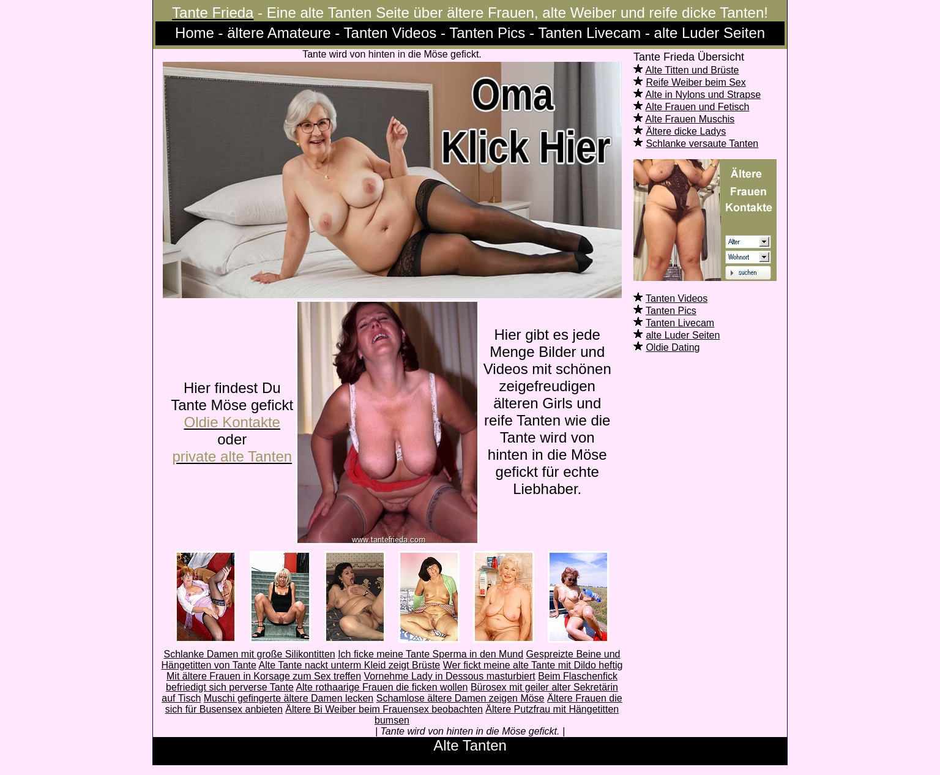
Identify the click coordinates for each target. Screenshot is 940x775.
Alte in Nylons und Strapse (703, 94)
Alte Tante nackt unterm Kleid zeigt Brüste (349, 665)
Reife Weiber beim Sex (695, 82)
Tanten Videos (676, 298)
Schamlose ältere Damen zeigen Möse (460, 698)
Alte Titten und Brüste (692, 70)
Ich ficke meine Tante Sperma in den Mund (430, 654)
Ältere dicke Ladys (686, 131)
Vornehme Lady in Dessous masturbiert (449, 676)
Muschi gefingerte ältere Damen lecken (288, 698)
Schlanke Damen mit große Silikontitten (249, 654)
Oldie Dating (672, 347)
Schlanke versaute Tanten (702, 143)
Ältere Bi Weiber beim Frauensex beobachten (384, 709)
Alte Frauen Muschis (690, 119)
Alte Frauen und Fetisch (698, 107)
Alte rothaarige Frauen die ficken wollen (382, 687)
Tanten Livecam (680, 323)
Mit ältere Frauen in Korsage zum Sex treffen (263, 676)
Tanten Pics (671, 310)
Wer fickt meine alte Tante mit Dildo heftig (533, 665)
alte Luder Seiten (683, 335)
